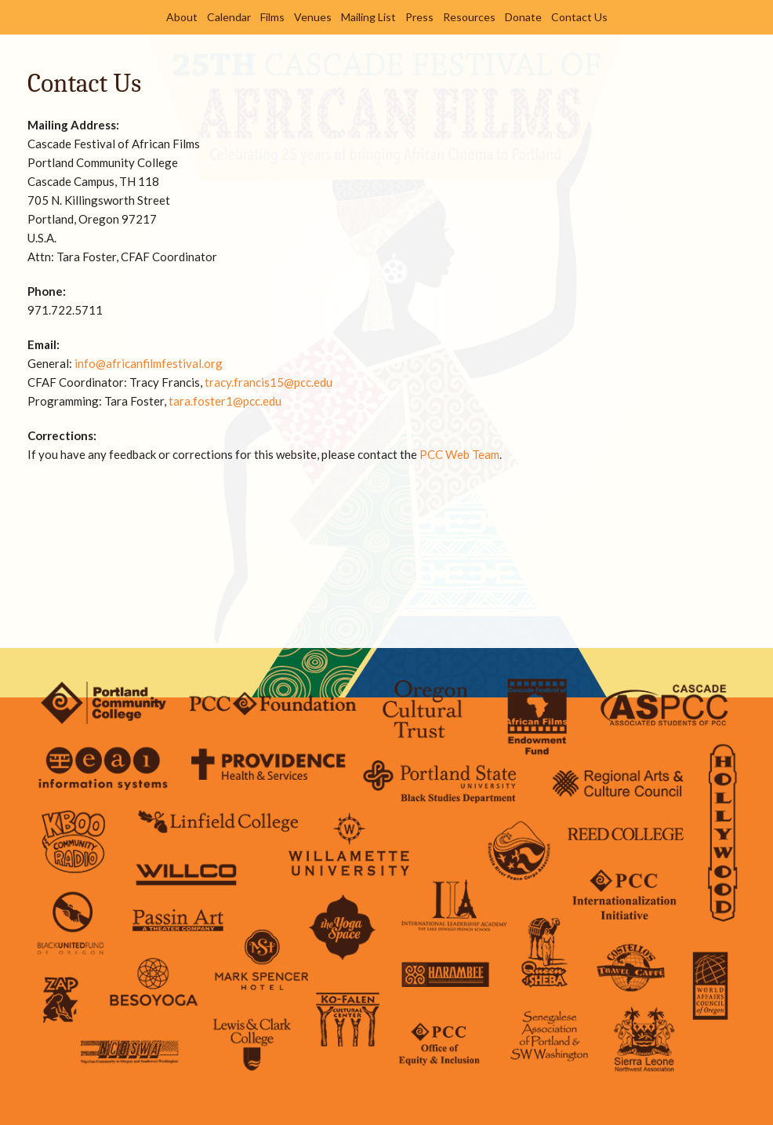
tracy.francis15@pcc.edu (268, 382)
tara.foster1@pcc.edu (225, 401)
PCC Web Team (459, 454)
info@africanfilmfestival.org (148, 363)
